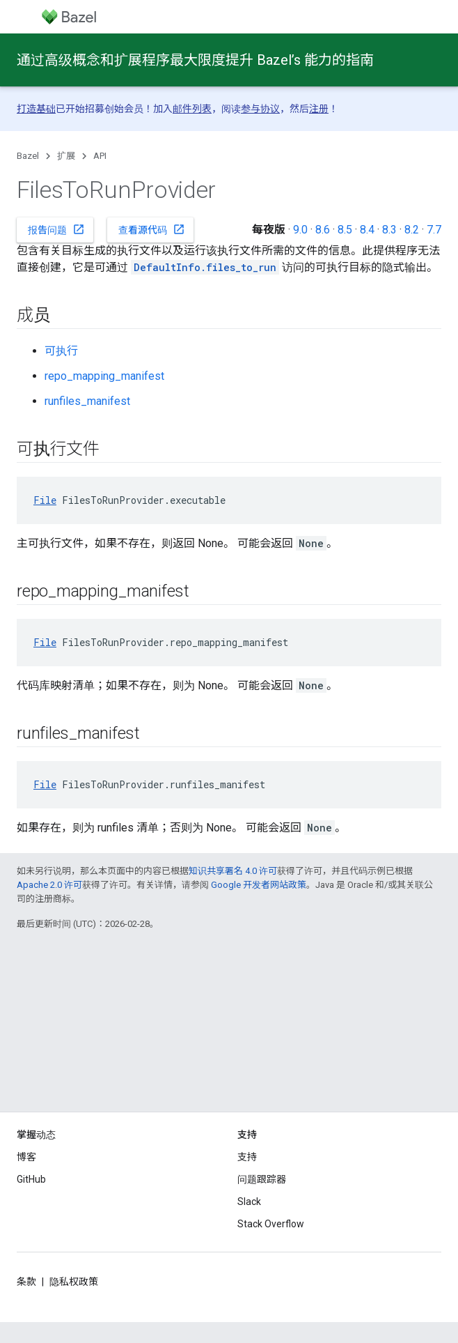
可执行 (61, 351)
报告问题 (56, 229)
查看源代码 (151, 229)
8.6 (322, 229)
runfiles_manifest (87, 401)
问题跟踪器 (261, 1179)
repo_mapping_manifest (104, 376)
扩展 (66, 156)
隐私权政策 (73, 1281)
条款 (26, 1281)
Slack (249, 1201)
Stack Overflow (270, 1223)
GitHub (31, 1179)
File (44, 500)
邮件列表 (192, 108)
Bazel (28, 156)
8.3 (389, 229)
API (99, 156)
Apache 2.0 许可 (49, 885)
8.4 (367, 229)
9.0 (300, 229)
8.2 (411, 229)
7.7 (434, 229)
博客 (26, 1156)
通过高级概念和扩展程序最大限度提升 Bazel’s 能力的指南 (195, 60)
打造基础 (36, 108)
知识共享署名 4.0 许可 (233, 871)
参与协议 (260, 108)
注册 (319, 108)
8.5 (345, 229)
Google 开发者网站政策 (258, 885)
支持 (247, 1156)
